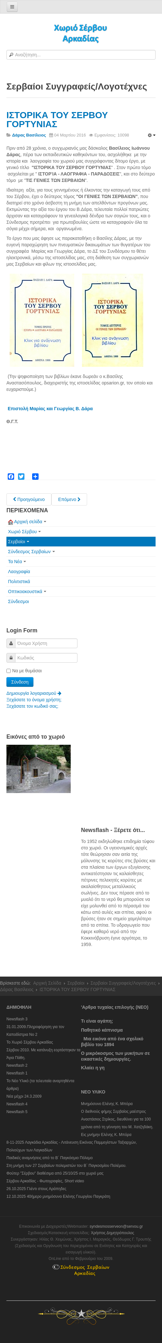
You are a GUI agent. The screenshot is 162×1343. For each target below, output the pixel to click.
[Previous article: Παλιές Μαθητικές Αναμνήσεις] (28, 499)
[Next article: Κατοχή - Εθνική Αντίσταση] (69, 499)
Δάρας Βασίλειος (16, 989)
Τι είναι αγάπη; (97, 1021)
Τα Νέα (17, 561)
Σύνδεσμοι (18, 601)
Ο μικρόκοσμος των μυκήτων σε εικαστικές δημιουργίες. (115, 1056)
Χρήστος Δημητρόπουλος (112, 1233)
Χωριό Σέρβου (24, 531)
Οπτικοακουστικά (27, 591)
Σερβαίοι (18, 541)
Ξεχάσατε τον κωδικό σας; (32, 706)
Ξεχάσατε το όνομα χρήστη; (33, 699)
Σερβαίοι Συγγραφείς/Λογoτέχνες (123, 983)
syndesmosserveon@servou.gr (116, 1226)
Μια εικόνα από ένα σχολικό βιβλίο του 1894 (112, 1041)
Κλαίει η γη (92, 1067)
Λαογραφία (19, 571)
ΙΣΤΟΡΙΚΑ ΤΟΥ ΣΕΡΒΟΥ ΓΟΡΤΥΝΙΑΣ (57, 119)
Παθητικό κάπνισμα (102, 1030)
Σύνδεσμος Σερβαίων (31, 551)
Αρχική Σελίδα (47, 983)
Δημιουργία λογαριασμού (33, 693)
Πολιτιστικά (19, 581)
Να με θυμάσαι (24, 670)
